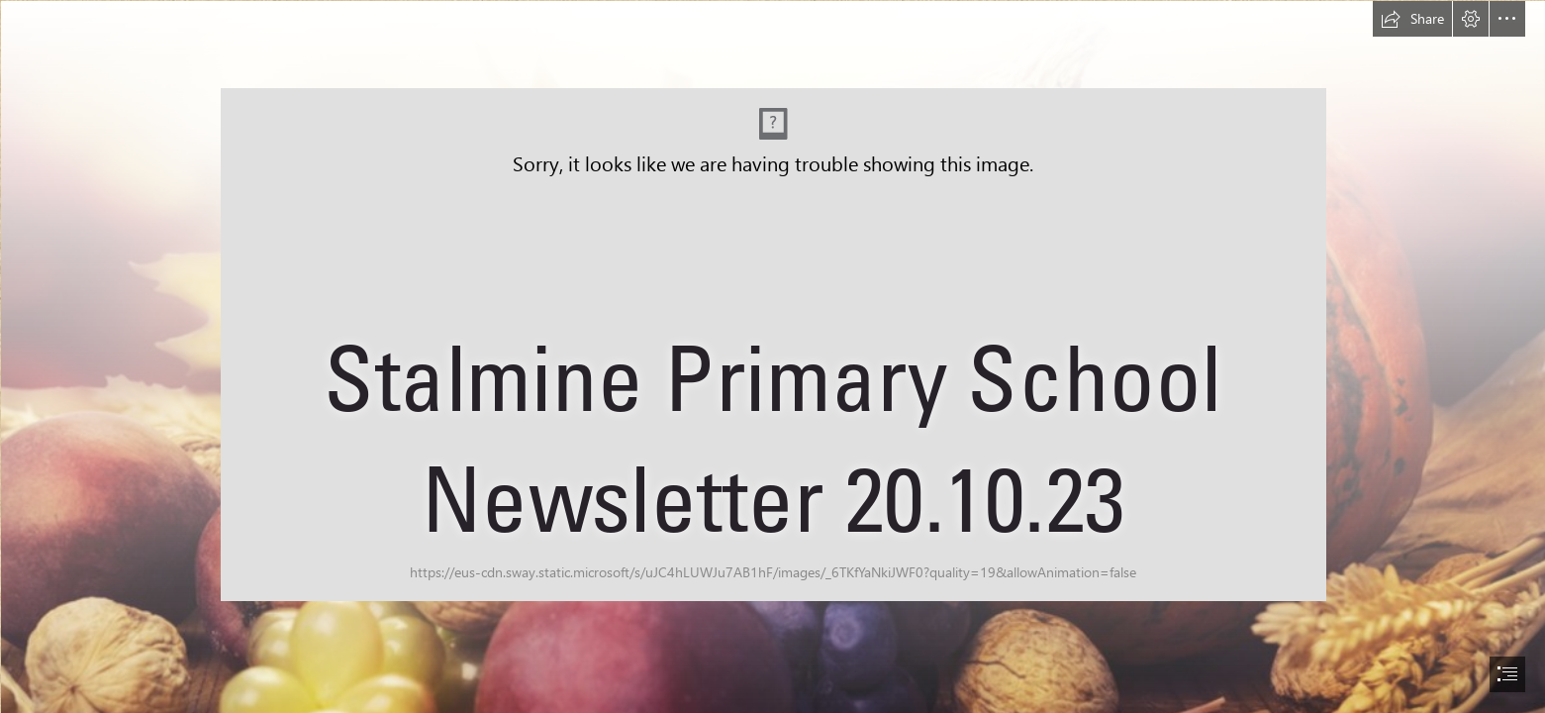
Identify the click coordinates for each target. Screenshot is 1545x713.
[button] (1412, 19)
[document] (772, 356)
